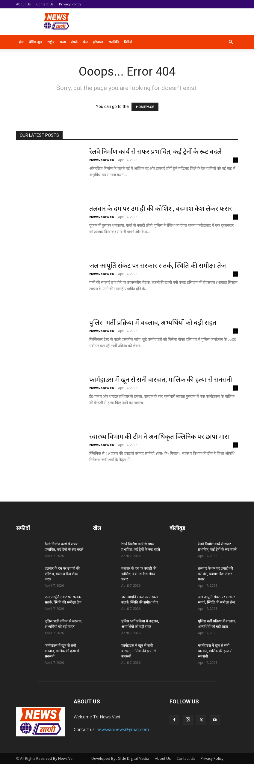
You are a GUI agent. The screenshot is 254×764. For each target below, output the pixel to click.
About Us (23, 4)
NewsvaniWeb (101, 159)
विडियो (128, 42)
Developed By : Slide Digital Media (120, 758)
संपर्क (74, 42)
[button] (230, 42)
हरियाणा (98, 42)
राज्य (63, 42)
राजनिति (113, 42)
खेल (85, 42)
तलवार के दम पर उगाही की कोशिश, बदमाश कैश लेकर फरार (160, 208)
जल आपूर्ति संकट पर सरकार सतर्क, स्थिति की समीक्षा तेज (157, 265)
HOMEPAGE (145, 107)
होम (21, 42)
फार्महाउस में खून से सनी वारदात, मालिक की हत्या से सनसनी (160, 379)
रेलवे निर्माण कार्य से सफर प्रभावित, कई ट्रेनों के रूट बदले (155, 151)
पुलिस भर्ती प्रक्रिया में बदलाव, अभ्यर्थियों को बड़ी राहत (153, 322)
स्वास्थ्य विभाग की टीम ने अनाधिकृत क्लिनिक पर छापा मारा (159, 436)
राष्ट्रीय (50, 42)
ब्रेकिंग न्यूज (35, 42)
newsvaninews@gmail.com (123, 729)
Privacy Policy (70, 4)
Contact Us (44, 4)
